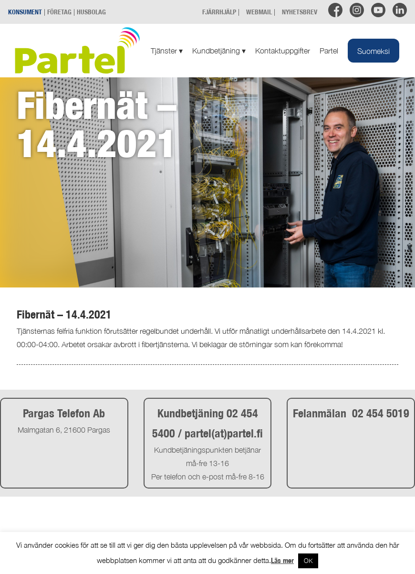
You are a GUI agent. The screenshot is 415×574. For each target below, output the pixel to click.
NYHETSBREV (299, 12)
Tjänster (167, 50)
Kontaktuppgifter (282, 50)
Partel (329, 50)
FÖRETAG (59, 12)
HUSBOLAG (91, 12)
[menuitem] (373, 51)
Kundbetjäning (219, 50)
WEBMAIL (259, 12)
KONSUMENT (25, 12)
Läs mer (282, 560)
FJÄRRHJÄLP (219, 12)
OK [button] (308, 560)
